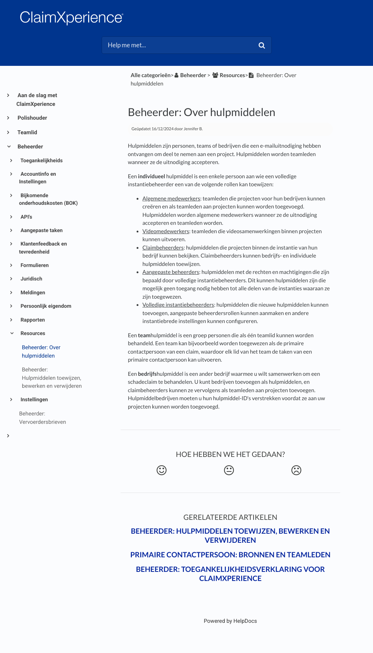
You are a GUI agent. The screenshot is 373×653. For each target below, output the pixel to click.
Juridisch (30, 279)
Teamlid (26, 132)
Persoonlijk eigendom (45, 306)
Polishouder (31, 118)
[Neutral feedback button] (229, 470)
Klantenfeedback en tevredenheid (43, 248)
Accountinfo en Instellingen (37, 178)
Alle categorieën (151, 75)
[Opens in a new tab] (230, 621)
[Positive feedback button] (162, 470)
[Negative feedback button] (296, 470)
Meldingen (32, 293)
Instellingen (33, 400)
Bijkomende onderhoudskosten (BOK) (48, 199)
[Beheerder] (190, 75)
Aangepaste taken (41, 231)
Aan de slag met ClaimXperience (36, 99)
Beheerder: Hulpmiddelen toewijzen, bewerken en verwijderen (230, 536)
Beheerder (29, 146)
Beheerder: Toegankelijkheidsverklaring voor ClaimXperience (230, 574)
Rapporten (32, 320)
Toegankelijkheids (41, 161)
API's (25, 217)
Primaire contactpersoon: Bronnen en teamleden (230, 554)
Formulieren (34, 265)
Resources (32, 334)
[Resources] (228, 75)
